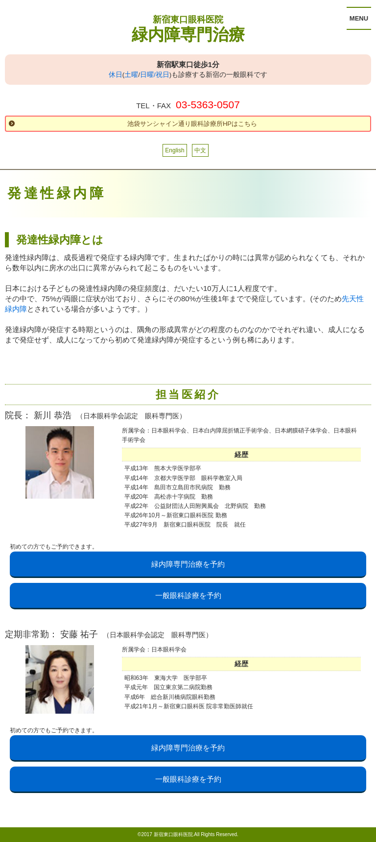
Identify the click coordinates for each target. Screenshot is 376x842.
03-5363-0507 (208, 104)
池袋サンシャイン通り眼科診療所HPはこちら (192, 123)
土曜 (131, 74)
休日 (115, 74)
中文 (200, 150)
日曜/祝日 (154, 74)
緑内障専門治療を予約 (188, 564)
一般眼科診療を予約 (188, 595)
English (174, 150)
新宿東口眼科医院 (188, 19)
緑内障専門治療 (188, 34)
